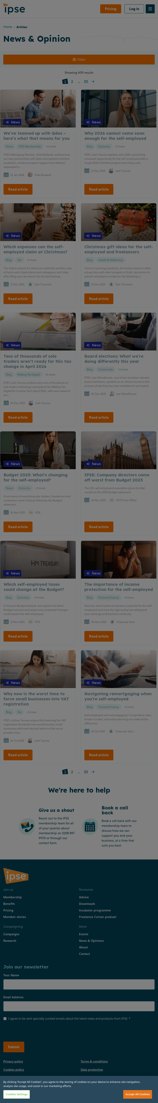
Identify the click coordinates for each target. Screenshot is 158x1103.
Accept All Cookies (137, 1094)
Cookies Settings (17, 1094)
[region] (79, 1089)
